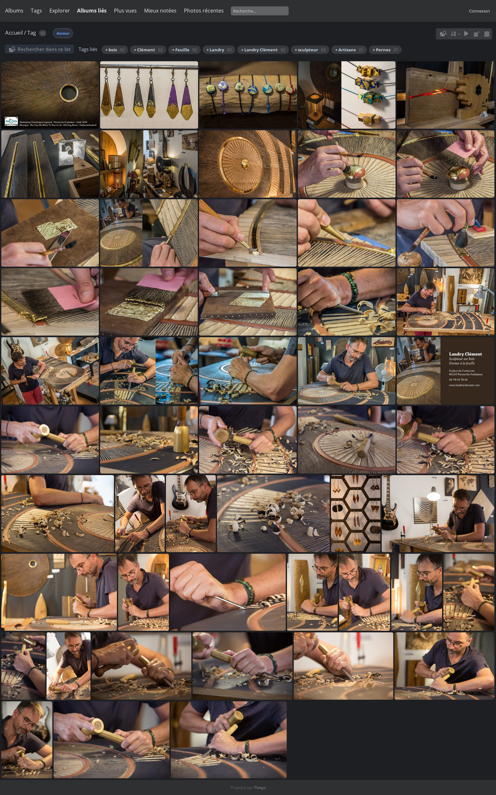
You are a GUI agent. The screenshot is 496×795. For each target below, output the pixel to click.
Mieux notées (160, 10)
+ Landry (218, 50)
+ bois (114, 50)
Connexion (479, 11)
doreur (63, 33)
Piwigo (260, 787)
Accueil (14, 32)
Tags (36, 10)
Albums (14, 10)
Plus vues (125, 10)
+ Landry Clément (263, 50)
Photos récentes (204, 10)
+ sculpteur (310, 50)
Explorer (59, 10)
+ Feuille (184, 50)
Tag (31, 32)
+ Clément (148, 50)
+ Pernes (385, 50)
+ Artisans (349, 50)
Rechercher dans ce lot (44, 49)
